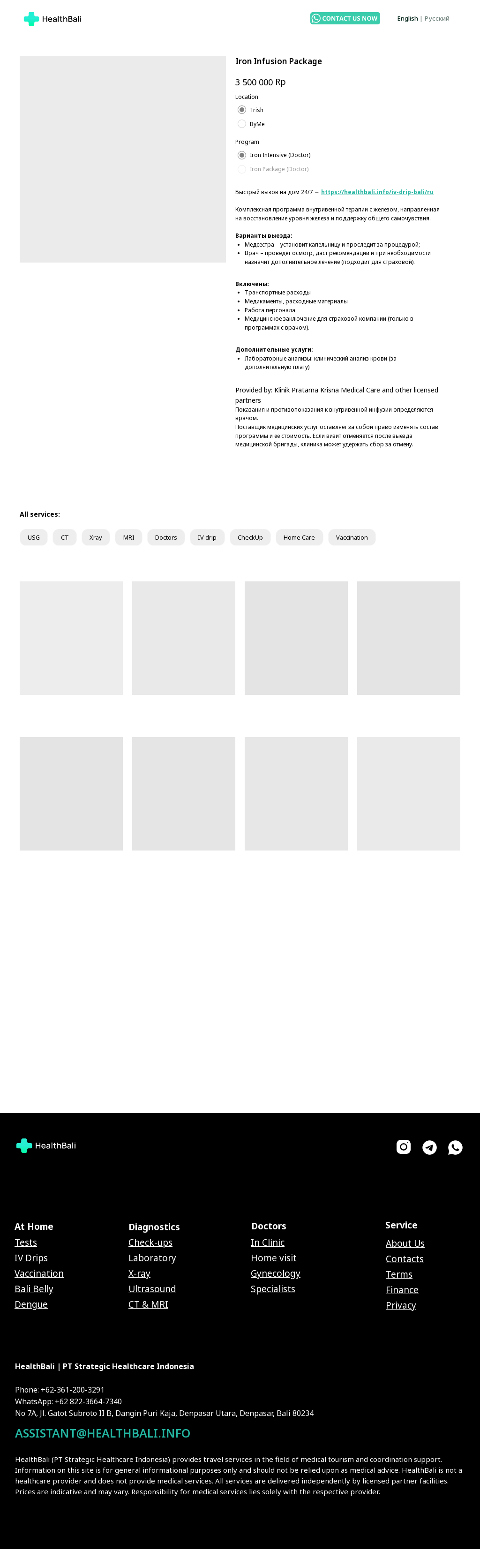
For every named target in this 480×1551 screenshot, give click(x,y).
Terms (399, 1276)
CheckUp (268, 538)
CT (68, 538)
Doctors (178, 538)
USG (35, 538)
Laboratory (152, 1260)
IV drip (222, 538)
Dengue (31, 1306)
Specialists (273, 1291)
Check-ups (150, 1244)
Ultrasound (152, 1291)
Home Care (321, 538)
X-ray (139, 1275)
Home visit (274, 1260)
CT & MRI (148, 1306)
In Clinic (268, 1244)
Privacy (401, 1307)
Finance (402, 1292)
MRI (136, 538)
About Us (405, 1245)
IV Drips (31, 1260)
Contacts (405, 1261)
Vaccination (378, 538)
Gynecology (275, 1275)
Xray (101, 538)
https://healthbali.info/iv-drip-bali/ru (377, 192)
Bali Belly (34, 1291)
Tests (26, 1244)
